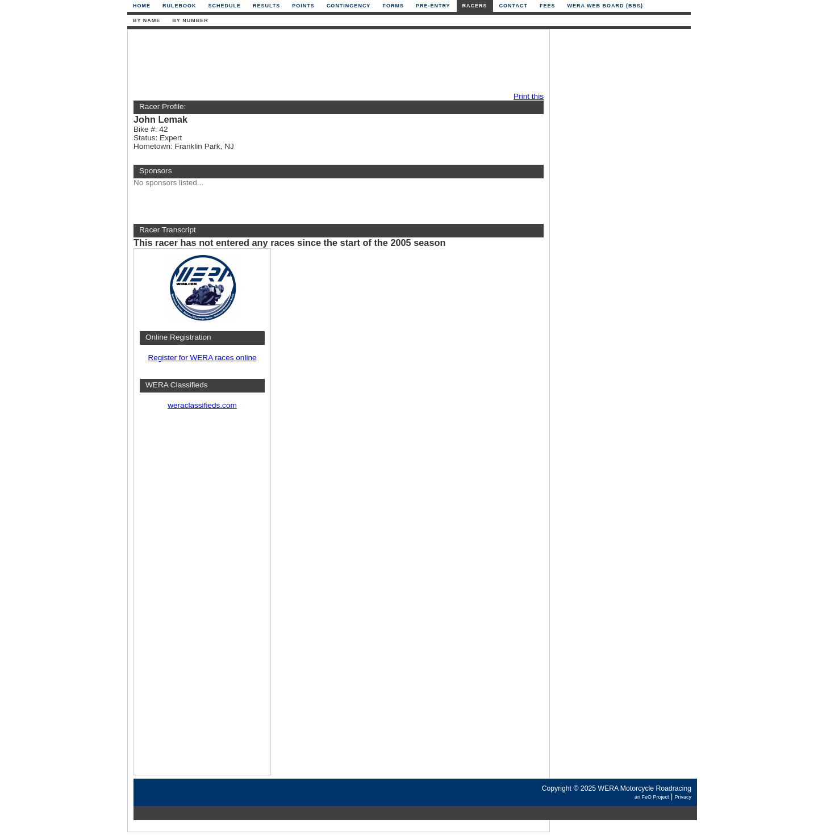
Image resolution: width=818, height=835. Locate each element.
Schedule (224, 6)
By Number (190, 20)
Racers (474, 6)
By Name (146, 20)
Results (266, 6)
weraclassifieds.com (202, 405)
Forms (393, 6)
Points (303, 6)
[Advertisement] (335, 60)
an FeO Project (652, 797)
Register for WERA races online (202, 357)
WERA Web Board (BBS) (605, 6)
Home (142, 6)
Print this (529, 96)
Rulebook (179, 6)
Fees (548, 6)
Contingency (349, 6)
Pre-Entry (433, 6)
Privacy (682, 797)
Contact (513, 6)
